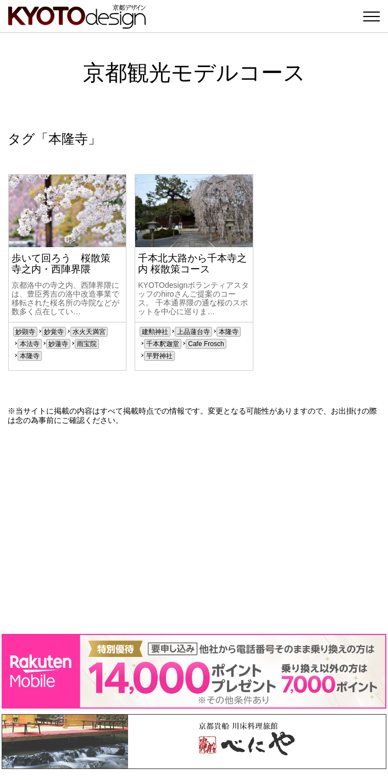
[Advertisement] (194, 529)
